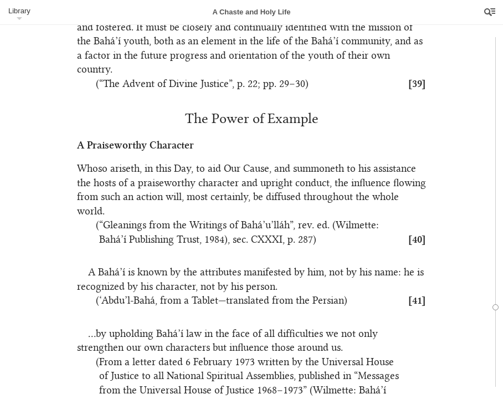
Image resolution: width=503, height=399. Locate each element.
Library (19, 11)
